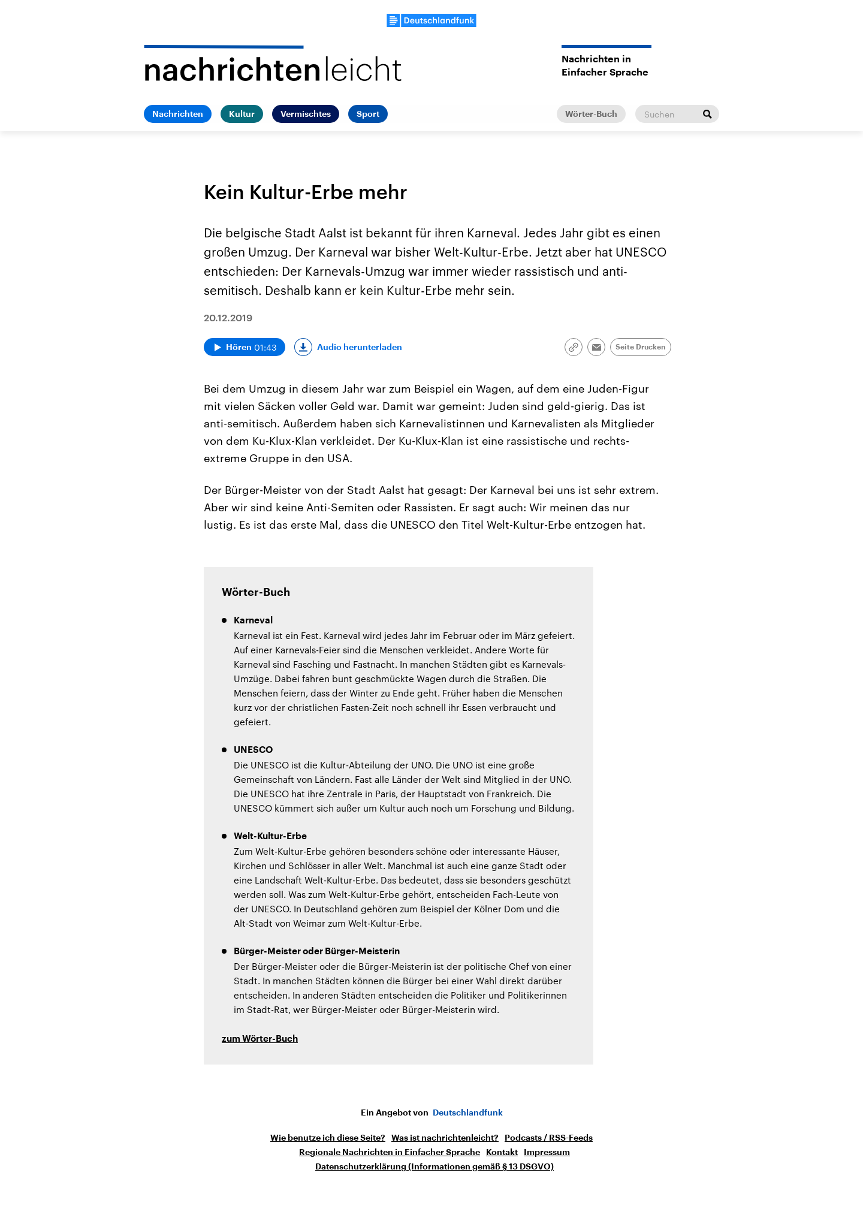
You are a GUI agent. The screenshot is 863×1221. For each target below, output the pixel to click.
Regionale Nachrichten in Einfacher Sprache (389, 1152)
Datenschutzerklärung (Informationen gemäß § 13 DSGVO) (434, 1166)
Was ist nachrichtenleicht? (445, 1137)
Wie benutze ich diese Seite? (327, 1137)
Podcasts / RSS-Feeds (549, 1137)
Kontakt (502, 1152)
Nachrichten (177, 114)
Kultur (242, 114)
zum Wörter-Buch (260, 1039)
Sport (368, 114)
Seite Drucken (640, 347)
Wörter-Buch (591, 114)
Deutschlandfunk (468, 1112)
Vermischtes (305, 114)
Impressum (547, 1152)
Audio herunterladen (359, 347)
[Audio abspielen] (244, 347)
